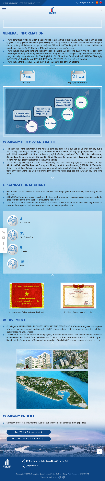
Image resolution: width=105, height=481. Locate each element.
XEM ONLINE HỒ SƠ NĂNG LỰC (28, 439)
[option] (26, 298)
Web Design (72, 474)
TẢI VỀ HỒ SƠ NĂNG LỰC (28, 432)
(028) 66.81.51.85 (87, 3)
